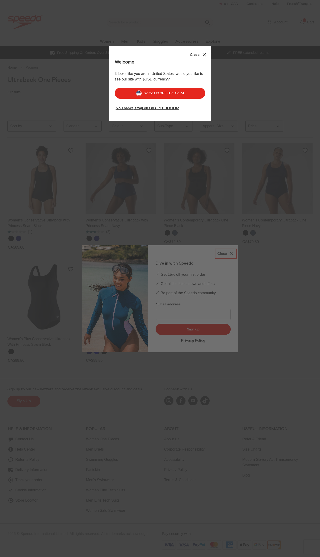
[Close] (198, 53)
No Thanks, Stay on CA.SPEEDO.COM (147, 106)
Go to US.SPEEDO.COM (160, 91)
